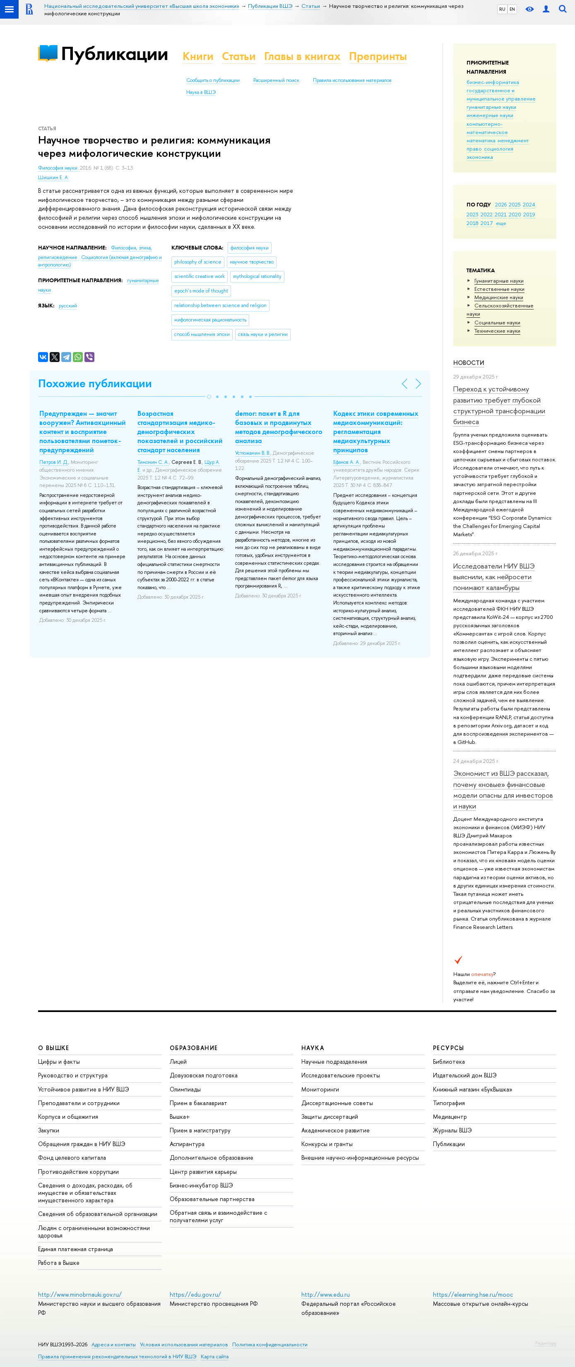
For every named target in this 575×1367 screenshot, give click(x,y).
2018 (473, 223)
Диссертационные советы (337, 1103)
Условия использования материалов (184, 1344)
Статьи (239, 56)
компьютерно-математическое (487, 128)
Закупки (48, 1130)
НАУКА (312, 1048)
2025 (515, 204)
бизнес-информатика (493, 82)
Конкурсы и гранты (327, 1144)
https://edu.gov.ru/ (195, 1294)
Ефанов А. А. (346, 462)
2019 (529, 214)
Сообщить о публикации (213, 80)
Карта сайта (215, 1356)
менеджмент (513, 140)
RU (502, 9)
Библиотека (449, 1061)
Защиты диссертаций (329, 1116)
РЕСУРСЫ (448, 1048)
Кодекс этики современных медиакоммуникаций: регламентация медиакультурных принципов (376, 431)
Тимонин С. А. (153, 462)
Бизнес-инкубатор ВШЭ (201, 1185)
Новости (468, 362)
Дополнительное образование (211, 1157)
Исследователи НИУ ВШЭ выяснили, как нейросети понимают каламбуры (494, 576)
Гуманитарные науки (499, 280)
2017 (487, 223)
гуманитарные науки (491, 106)
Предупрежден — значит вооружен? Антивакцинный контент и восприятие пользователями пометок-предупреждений (82, 431)
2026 (501, 204)
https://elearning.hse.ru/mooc (473, 1294)
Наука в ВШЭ (201, 92)
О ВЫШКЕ (54, 1048)
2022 (487, 214)
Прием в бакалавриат (198, 1103)
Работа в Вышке (58, 1262)
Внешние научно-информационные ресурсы (360, 1157)
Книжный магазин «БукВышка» (472, 1089)
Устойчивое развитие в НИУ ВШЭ (83, 1089)
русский (68, 305)
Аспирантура (187, 1144)
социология (498, 148)
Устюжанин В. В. (252, 453)
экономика (480, 157)
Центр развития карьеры (203, 1171)
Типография (449, 1103)
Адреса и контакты (113, 1344)
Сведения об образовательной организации (97, 1214)
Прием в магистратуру (200, 1130)
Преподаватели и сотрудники (79, 1103)
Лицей (178, 1061)
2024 (529, 204)
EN (512, 9)
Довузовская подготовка (204, 1075)
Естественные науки (499, 289)
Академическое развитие (335, 1130)
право (474, 148)
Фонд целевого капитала (72, 1157)
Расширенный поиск (276, 80)
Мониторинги (320, 1089)
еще (501, 223)
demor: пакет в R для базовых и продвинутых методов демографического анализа (278, 427)
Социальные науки (497, 322)
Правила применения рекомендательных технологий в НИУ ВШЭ (117, 1356)
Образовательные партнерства (212, 1199)
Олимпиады (185, 1089)
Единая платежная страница (75, 1249)
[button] (209, 397)
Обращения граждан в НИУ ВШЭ (81, 1144)
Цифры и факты (59, 1061)
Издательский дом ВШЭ (465, 1075)
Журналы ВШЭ (452, 1130)
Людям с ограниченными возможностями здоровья (94, 1231)
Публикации (114, 53)
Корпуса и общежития (68, 1116)
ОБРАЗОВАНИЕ (194, 1048)
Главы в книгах (302, 56)
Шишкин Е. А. (53, 177)
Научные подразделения (334, 1061)
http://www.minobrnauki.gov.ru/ (80, 1294)
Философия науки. (59, 168)
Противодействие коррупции (78, 1171)
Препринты (378, 56)
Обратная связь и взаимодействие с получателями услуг (218, 1216)
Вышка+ (180, 1116)
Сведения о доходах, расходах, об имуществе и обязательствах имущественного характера (85, 1192)
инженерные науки (490, 115)
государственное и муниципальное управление (501, 94)
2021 (501, 214)
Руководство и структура (73, 1075)
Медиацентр (450, 1116)
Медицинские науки (498, 297)
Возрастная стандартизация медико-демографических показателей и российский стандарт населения (180, 431)
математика (481, 140)
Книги (198, 56)
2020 (515, 214)
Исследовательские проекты (340, 1075)
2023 (473, 214)
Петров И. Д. (53, 462)
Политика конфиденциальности (270, 1344)
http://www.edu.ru (325, 1294)
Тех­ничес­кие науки (497, 330)
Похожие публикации (95, 383)
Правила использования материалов (352, 80)
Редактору (545, 1343)
